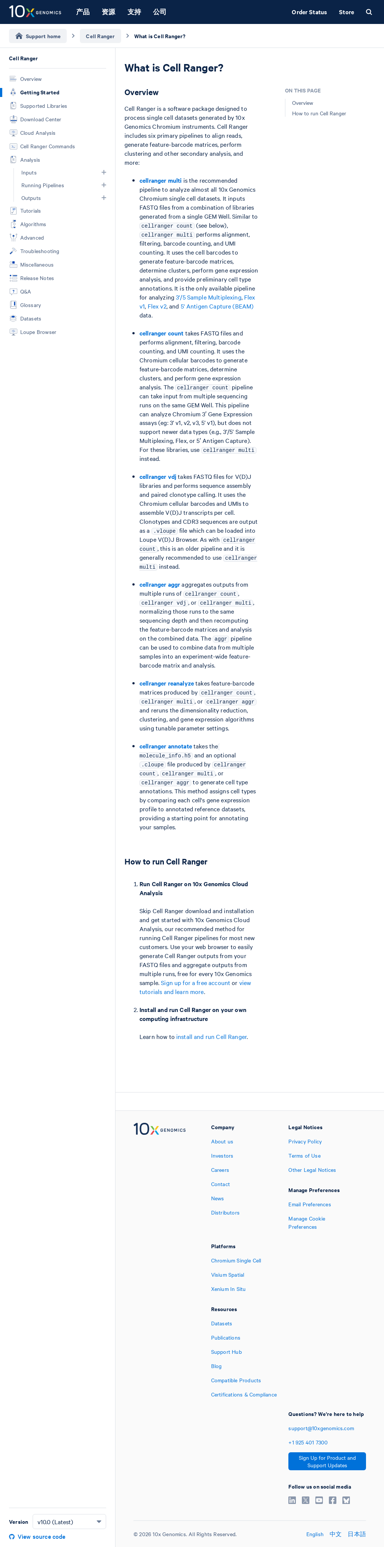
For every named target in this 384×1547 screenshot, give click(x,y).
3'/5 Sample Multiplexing (209, 297)
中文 (336, 1534)
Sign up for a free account (195, 982)
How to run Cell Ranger (319, 113)
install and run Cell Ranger (211, 1036)
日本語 (357, 1534)
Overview (302, 102)
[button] (104, 172)
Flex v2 (157, 306)
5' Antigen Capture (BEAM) (217, 306)
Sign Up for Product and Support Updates (327, 1461)
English (315, 1534)
